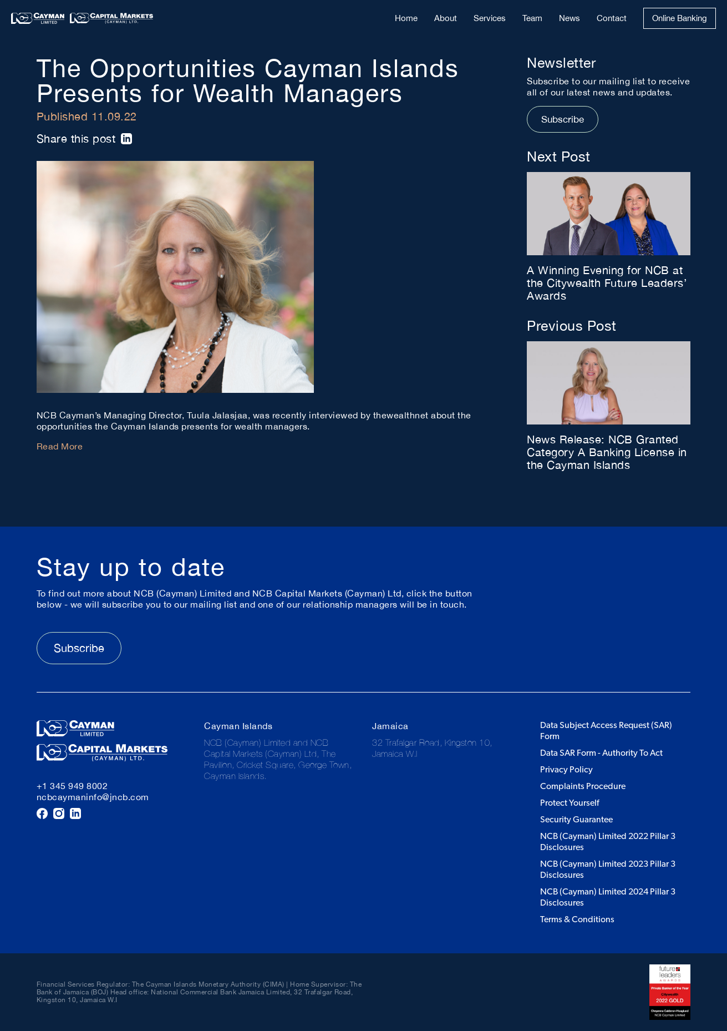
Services (490, 18)
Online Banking (679, 18)
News (569, 18)
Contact (612, 18)
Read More (60, 446)
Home (406, 18)
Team (532, 18)
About (445, 18)
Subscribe (562, 119)
